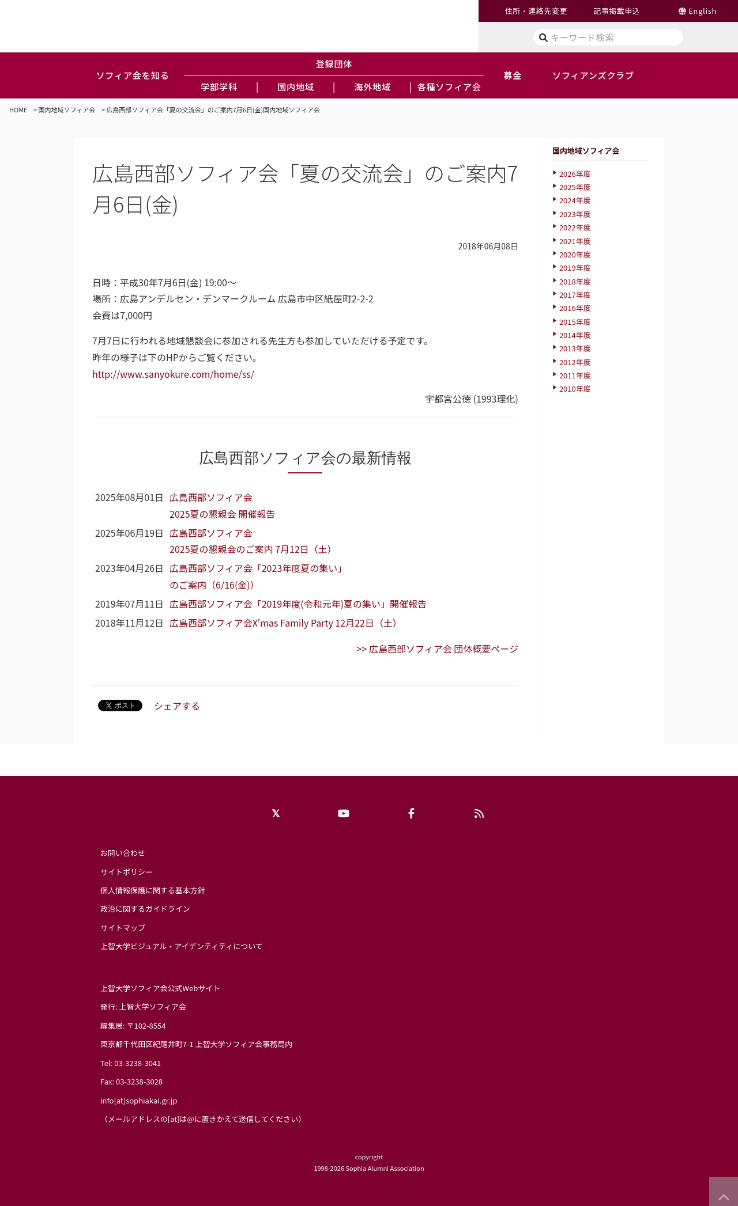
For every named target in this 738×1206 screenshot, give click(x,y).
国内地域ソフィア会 (67, 109)
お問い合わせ (122, 852)
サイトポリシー (126, 871)
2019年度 (575, 267)
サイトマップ (122, 927)
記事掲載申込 (616, 10)
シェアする (177, 705)
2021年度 (575, 241)
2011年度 (575, 375)
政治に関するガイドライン (145, 908)
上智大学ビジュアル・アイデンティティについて (181, 945)
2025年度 (575, 186)
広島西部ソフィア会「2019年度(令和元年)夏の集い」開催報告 (298, 603)
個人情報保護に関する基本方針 (152, 890)
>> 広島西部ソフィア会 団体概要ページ (437, 648)
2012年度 (575, 362)
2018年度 (575, 281)
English (702, 10)
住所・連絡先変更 (536, 10)
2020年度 (575, 254)
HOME (18, 109)
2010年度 (575, 388)
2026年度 (575, 173)
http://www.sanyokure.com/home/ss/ (173, 374)
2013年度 (575, 348)
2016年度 (575, 307)
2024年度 (575, 200)
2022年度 (575, 227)
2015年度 (575, 321)
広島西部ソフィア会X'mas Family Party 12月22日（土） (286, 622)
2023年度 (575, 213)
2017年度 (575, 294)
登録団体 (334, 63)
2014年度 (575, 334)
